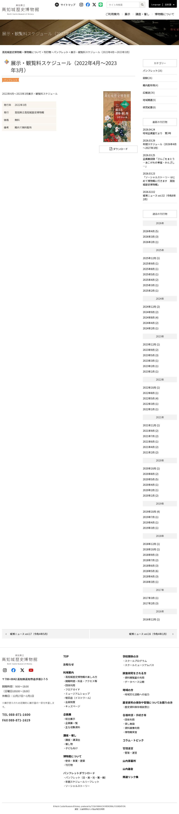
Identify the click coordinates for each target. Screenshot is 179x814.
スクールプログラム (136, 661)
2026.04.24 (160, 131)
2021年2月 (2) (150, 452)
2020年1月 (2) (150, 495)
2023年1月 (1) (150, 371)
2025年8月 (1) (150, 269)
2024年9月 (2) (150, 312)
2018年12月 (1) (151, 544)
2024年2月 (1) (150, 328)
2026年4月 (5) (150, 231)
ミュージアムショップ (77, 693)
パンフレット (150, 70)
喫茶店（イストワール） (78, 698)
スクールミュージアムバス (139, 665)
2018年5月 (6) (150, 571)
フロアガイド (72, 689)
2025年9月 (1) (150, 263)
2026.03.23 (160, 179)
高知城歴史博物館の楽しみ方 (81, 677)
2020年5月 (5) (150, 479)
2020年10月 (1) (151, 468)
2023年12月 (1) (151, 344)
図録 (145, 78)
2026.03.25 (160, 160)
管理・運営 (131, 752)
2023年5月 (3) (150, 355)
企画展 (67, 714)
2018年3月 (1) (150, 582)
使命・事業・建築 (75, 760)
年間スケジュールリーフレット (82, 781)
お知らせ (68, 664)
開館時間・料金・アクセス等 (81, 681)
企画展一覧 (71, 723)
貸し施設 (130, 723)
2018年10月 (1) (151, 549)
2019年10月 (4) (151, 511)
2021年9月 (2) (150, 430)
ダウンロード (120, 149)
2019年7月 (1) (150, 517)
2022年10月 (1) (151, 387)
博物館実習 (131, 732)
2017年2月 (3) (150, 603)
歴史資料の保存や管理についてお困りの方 (148, 702)
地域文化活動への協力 (137, 694)
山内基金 (128, 769)
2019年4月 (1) (150, 522)
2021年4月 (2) (150, 447)
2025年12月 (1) (151, 258)
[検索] (142, 5)
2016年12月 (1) (151, 619)
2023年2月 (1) (150, 366)
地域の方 (128, 690)
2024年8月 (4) (150, 317)
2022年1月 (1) (150, 409)
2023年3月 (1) (150, 360)
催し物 (69, 744)
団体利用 (70, 685)
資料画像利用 (132, 728)
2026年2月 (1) (150, 242)
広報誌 (146, 92)
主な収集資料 (72, 727)
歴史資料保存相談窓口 (137, 707)
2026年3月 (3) (150, 236)
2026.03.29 (160, 144)
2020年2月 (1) (150, 490)
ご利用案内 (112, 14)
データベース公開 (134, 681)
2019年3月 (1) (150, 528)
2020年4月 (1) (150, 484)
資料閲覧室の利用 (134, 677)
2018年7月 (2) (150, 560)
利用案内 (68, 672)
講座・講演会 (72, 739)
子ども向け (71, 748)
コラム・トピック (133, 740)
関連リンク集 (130, 777)
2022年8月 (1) (150, 393)
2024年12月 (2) (151, 306)
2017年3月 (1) (150, 598)
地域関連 (148, 100)
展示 (127, 14)
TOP (66, 656)
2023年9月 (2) (150, 350)
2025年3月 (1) (150, 285)
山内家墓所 (129, 761)
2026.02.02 (160, 195)
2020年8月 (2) (150, 474)
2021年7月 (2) (150, 436)
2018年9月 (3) (150, 554)
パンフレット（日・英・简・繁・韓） (86, 777)
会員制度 (70, 702)
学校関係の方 (130, 656)
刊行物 (69, 765)
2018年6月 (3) (150, 565)
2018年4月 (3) (150, 576)
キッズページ (72, 706)
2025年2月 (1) (150, 290)
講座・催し (142, 14)
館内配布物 (149, 85)
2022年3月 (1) (150, 404)
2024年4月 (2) (150, 323)
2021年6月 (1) (150, 441)
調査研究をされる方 (134, 673)
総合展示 (70, 719)
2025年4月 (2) (150, 279)
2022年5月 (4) (150, 398)
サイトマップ (65, 4)
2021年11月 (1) (151, 425)
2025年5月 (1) (150, 274)
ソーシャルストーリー (77, 786)
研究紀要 (148, 107)
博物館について (164, 14)
